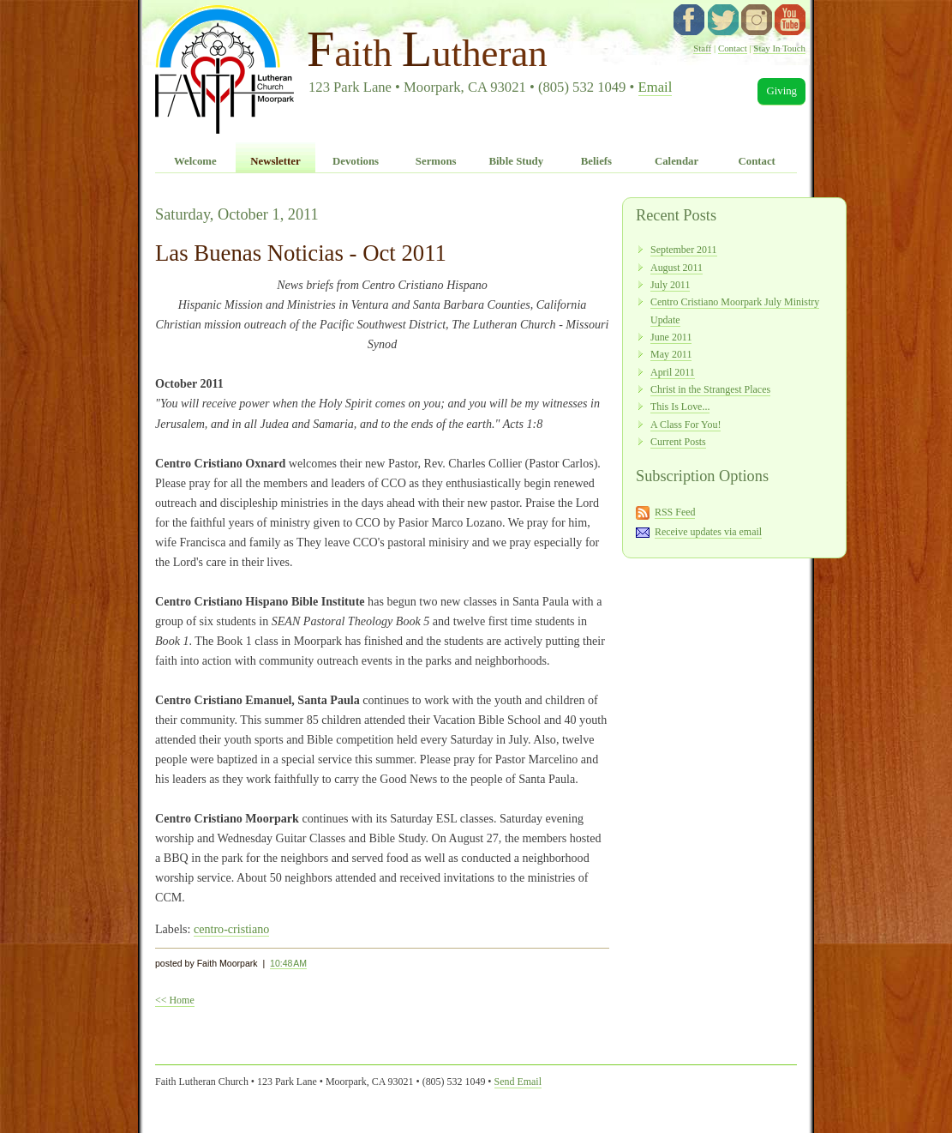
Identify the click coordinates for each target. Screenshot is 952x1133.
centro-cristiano (231, 929)
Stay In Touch (779, 48)
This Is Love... (680, 407)
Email (655, 87)
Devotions (355, 161)
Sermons (436, 161)
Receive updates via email (708, 532)
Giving (781, 91)
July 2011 (670, 285)
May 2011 (671, 354)
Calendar (676, 161)
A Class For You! (685, 425)
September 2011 (683, 250)
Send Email (518, 1082)
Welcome (195, 161)
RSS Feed (675, 512)
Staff (702, 48)
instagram (756, 19)
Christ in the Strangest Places (710, 389)
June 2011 (671, 337)
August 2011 (676, 268)
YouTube (790, 19)
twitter (723, 19)
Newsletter (275, 161)
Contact (732, 48)
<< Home (175, 1000)
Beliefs (596, 161)
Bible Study (515, 161)
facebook (689, 19)
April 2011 (672, 372)
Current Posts (678, 442)
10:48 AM (288, 963)
